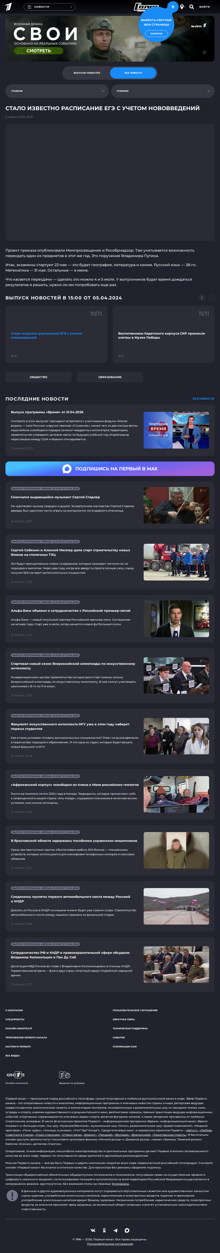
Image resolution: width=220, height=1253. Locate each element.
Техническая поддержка (130, 1028)
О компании (14, 1010)
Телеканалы (120, 1183)
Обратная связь (124, 1019)
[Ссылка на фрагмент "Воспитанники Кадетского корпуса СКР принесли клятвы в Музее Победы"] (164, 334)
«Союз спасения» (47, 1134)
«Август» (192, 1130)
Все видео (12, 1055)
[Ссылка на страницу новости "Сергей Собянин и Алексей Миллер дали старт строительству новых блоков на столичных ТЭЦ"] (110, 562)
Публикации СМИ (125, 1046)
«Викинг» (90, 1134)
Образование (110, 377)
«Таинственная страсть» (169, 1134)
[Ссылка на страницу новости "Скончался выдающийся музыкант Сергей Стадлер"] (110, 505)
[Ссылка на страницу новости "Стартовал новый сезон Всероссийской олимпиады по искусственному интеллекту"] (110, 675)
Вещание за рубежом (72, 1078)
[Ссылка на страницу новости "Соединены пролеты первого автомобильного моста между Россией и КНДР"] (110, 906)
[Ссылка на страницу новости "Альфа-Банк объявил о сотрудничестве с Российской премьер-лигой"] (110, 618)
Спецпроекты (14, 1019)
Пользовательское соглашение (135, 1010)
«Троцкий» (105, 1134)
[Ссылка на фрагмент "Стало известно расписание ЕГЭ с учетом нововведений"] (56, 334)
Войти (204, 6)
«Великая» (121, 1134)
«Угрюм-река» (72, 1134)
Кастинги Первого (18, 1046)
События (119, 1037)
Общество (38, 377)
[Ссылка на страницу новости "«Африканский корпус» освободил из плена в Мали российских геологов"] (110, 794)
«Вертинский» (141, 1134)
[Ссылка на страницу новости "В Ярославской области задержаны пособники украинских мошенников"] (110, 850)
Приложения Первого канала (26, 1037)
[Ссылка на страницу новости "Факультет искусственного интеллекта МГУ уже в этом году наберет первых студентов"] (110, 736)
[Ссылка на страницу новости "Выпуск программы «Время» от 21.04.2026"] (110, 430)
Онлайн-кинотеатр (18, 1028)
